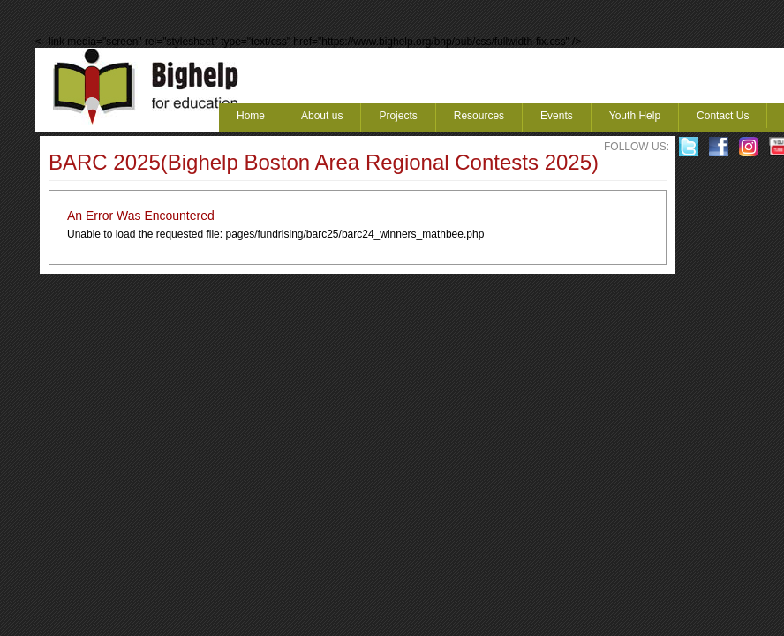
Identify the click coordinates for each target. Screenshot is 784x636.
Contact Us (723, 116)
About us (322, 116)
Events (556, 116)
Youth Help (634, 116)
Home (251, 116)
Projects (398, 116)
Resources (479, 116)
